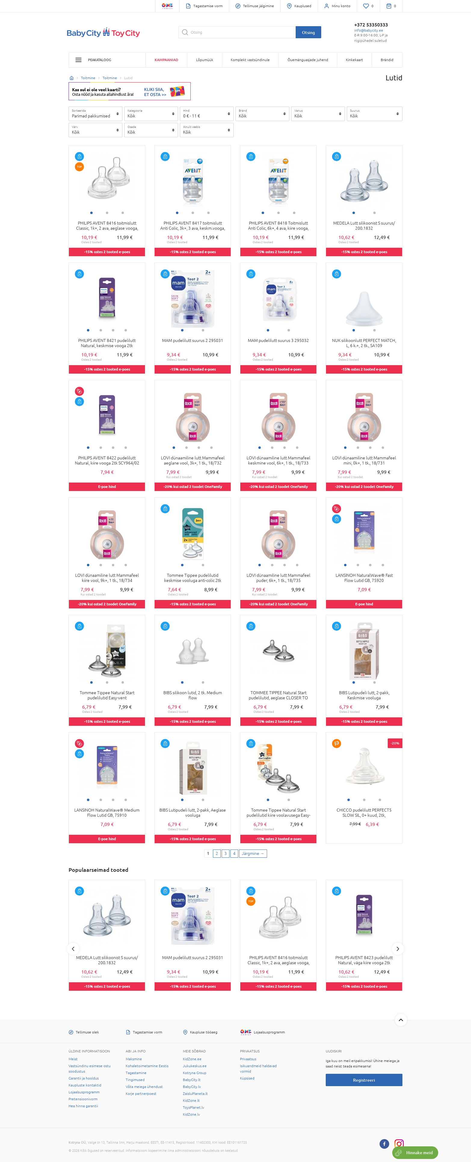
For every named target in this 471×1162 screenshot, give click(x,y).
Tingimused (135, 1080)
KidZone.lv (191, 1114)
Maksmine (134, 1059)
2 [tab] (107, 213)
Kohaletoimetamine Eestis (147, 1066)
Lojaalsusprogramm (84, 1092)
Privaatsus (248, 1059)
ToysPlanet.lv (193, 1107)
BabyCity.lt (192, 1080)
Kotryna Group (194, 1073)
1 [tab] (91, 213)
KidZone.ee (192, 1059)
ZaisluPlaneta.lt (195, 1094)
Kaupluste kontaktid (85, 1085)
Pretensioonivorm (83, 1099)
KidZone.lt (191, 1100)
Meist (73, 1059)
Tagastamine (136, 1073)
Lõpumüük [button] (204, 60)
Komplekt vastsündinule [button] (250, 60)
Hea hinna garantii (83, 1106)
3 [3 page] (225, 853)
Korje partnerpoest (141, 1094)
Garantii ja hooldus (84, 1078)
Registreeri (364, 1080)
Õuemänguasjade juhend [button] (308, 60)
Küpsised (247, 1078)
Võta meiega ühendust (144, 1087)
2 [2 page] (217, 853)
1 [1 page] (208, 853)
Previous (73, 949)
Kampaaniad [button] (166, 59)
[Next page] (253, 854)
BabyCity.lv (192, 1087)
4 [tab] (126, 330)
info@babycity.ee (368, 30)
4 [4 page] (234, 853)
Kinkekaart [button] (354, 60)
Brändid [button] (387, 60)
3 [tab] (123, 213)
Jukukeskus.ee (195, 1066)
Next (398, 949)
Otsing (308, 32)
